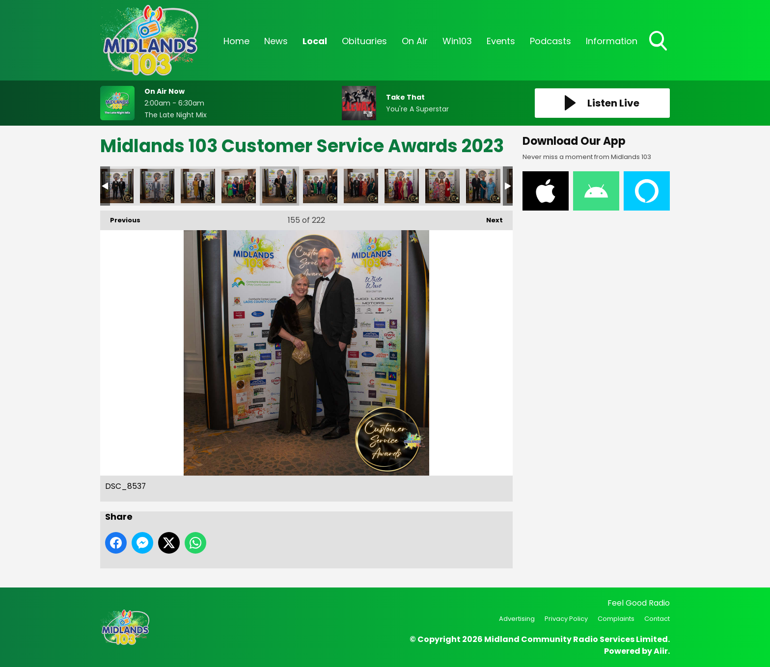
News (276, 41)
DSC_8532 (238, 186)
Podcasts (550, 41)
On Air (415, 41)
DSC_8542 (361, 186)
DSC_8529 (198, 186)
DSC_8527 (157, 186)
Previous (120, 218)
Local (314, 41)
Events (501, 41)
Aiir (661, 651)
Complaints (616, 618)
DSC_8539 (320, 186)
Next (489, 218)
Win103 (457, 41)
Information (611, 41)
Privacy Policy (566, 618)
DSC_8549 (483, 186)
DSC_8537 (279, 186)
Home (236, 41)
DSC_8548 (442, 186)
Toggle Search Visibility (659, 42)
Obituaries (364, 41)
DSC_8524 (116, 186)
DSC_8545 (402, 186)
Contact (657, 618)
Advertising (517, 618)
